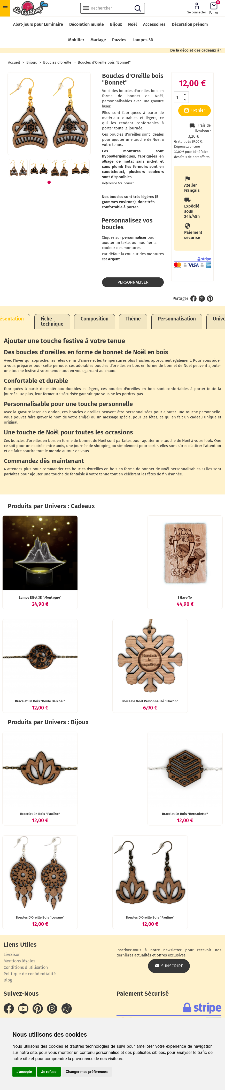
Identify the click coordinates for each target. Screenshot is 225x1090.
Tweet (202, 298)
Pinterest (210, 298)
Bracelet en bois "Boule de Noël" (40, 701)
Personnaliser (133, 282)
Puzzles (119, 39)
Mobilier (76, 39)
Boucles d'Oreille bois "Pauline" (150, 917)
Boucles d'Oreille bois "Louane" (40, 917)
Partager (193, 298)
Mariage (98, 39)
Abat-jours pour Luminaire (38, 24)
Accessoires (154, 24)
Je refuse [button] (49, 1072)
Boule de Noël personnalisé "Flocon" (150, 701)
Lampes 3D (143, 39)
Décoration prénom (190, 24)
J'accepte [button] (24, 1072)
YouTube (23, 1008)
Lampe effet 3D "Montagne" (40, 597)
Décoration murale (86, 24)
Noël (132, 24)
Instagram (52, 1008)
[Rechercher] (112, 8)
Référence (109, 183)
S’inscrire (168, 965)
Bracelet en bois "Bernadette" (185, 814)
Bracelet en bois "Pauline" (40, 814)
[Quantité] (178, 97)
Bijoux (116, 24)
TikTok (66, 1008)
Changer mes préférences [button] (87, 1072)
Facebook (9, 1008)
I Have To (185, 597)
